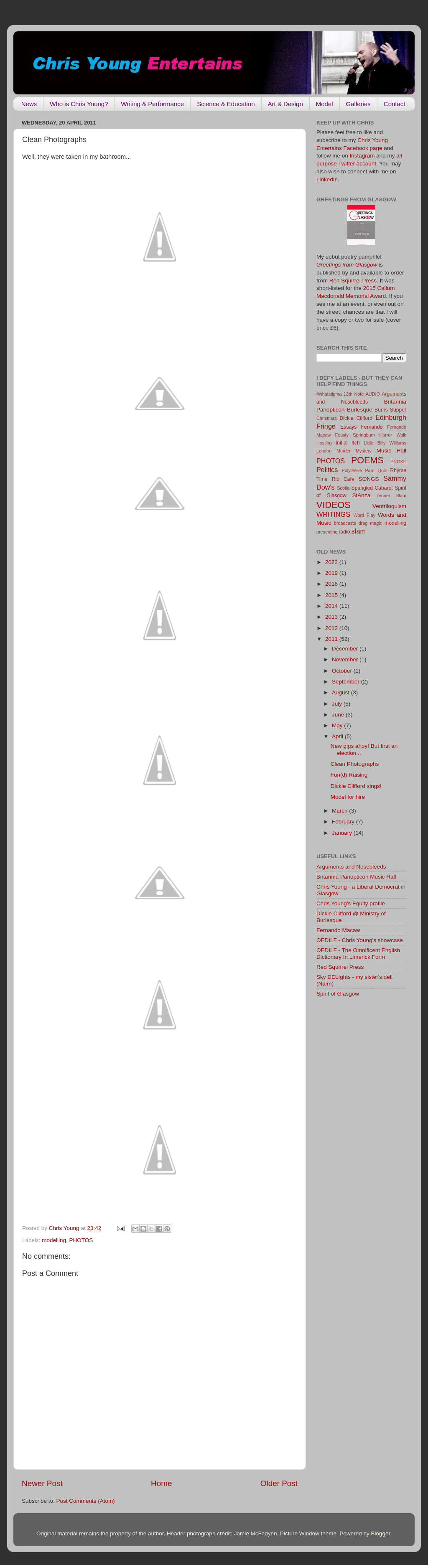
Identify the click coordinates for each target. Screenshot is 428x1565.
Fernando (372, 427)
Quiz (382, 470)
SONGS (369, 479)
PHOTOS (81, 1240)
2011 (332, 639)
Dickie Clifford (355, 418)
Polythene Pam (358, 470)
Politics (327, 469)
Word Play (364, 515)
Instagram (362, 155)
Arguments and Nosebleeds (351, 867)
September (346, 681)
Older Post (279, 1483)
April (338, 736)
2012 (332, 628)
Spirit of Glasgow (337, 994)
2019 (332, 573)
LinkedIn (327, 179)
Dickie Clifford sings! (356, 786)
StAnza (361, 495)
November (345, 659)
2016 (332, 584)
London (323, 450)
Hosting (324, 442)
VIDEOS (333, 505)
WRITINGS (333, 514)
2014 (332, 606)
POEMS (367, 460)
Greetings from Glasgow (346, 265)
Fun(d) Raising (349, 775)
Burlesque (359, 409)
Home (161, 1483)
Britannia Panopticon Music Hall (356, 877)
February (344, 821)
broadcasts (345, 523)
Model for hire (348, 797)
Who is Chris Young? (79, 103)
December (345, 648)
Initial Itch (348, 443)
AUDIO (373, 393)
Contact (394, 103)
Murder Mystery (354, 450)
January (343, 833)
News (29, 103)
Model (324, 103)
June (339, 714)
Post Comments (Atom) (85, 1501)
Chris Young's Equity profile (350, 903)
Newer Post (42, 1483)
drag (363, 523)
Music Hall (391, 450)
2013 (332, 617)
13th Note (354, 393)
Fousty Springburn (355, 434)
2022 (332, 562)
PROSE (398, 461)
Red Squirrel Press (353, 280)
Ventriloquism (389, 506)
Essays (348, 427)
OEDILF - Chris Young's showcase (359, 940)
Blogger (380, 1533)
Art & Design (285, 103)
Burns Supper (390, 410)
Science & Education (226, 103)
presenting (326, 531)
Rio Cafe (343, 479)
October (343, 671)
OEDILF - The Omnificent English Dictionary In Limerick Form (358, 953)
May (338, 725)
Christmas (326, 418)
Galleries (358, 103)
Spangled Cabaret (372, 488)
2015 (332, 595)
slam (359, 531)
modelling (54, 1240)
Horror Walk (392, 434)
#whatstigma (329, 393)
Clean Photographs (355, 764)
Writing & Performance (152, 103)
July (338, 704)
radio (344, 532)
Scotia (343, 487)
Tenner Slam (391, 495)
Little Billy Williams (385, 442)
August (341, 692)
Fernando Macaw (338, 930)
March (340, 811)
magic (376, 523)
